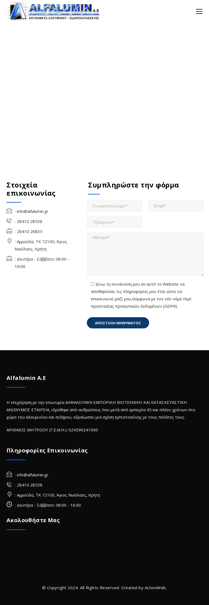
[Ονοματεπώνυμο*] (115, 205)
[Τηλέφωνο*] (115, 222)
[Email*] (176, 205)
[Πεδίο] (118, 322)
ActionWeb (155, 587)
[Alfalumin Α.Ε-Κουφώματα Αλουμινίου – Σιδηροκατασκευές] (54, 11)
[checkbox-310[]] (92, 284)
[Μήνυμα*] (145, 254)
